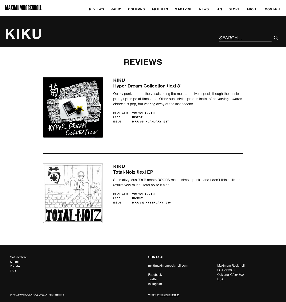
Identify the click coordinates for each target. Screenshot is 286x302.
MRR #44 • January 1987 (150, 121)
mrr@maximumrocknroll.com (168, 265)
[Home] (23, 9)
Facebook (155, 275)
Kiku (119, 80)
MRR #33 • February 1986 (151, 202)
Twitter (153, 279)
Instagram (155, 284)
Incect (137, 198)
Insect (137, 117)
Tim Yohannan (143, 113)
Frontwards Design (169, 294)
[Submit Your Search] (276, 37)
